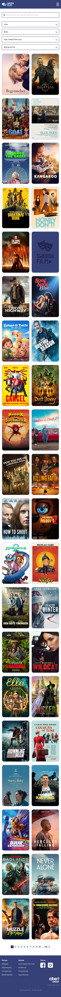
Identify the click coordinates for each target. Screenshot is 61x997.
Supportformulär (23, 975)
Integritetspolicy (7, 967)
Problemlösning (23, 971)
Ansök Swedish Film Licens (27, 964)
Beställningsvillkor (7, 975)
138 (46, 946)
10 (40, 946)
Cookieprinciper (6, 971)
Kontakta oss (22, 967)
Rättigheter (5, 964)
